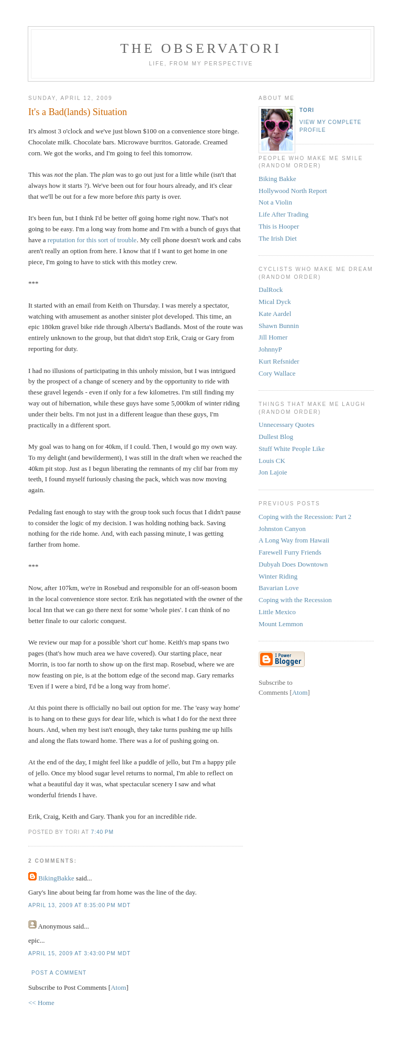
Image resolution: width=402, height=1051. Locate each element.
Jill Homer (273, 337)
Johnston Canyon (282, 529)
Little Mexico (277, 612)
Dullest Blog (276, 436)
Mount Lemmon (281, 624)
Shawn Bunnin (279, 326)
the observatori (201, 48)
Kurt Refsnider (279, 361)
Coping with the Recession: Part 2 (305, 517)
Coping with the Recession (295, 600)
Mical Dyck (275, 302)
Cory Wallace (277, 373)
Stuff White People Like (292, 449)
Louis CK (272, 461)
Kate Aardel (275, 314)
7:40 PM (102, 832)
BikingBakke (56, 878)
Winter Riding (278, 576)
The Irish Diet (278, 238)
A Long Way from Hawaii (294, 540)
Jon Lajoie (273, 472)
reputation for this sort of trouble (92, 240)
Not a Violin (275, 202)
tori (306, 110)
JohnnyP (270, 349)
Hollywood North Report (293, 191)
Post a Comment (58, 973)
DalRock (271, 289)
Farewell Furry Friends (290, 552)
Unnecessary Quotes (287, 424)
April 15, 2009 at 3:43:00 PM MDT (79, 953)
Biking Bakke (277, 179)
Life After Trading (283, 214)
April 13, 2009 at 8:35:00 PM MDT (79, 905)
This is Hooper (279, 226)
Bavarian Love (279, 588)
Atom (118, 987)
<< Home (41, 1003)
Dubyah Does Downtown (293, 564)
